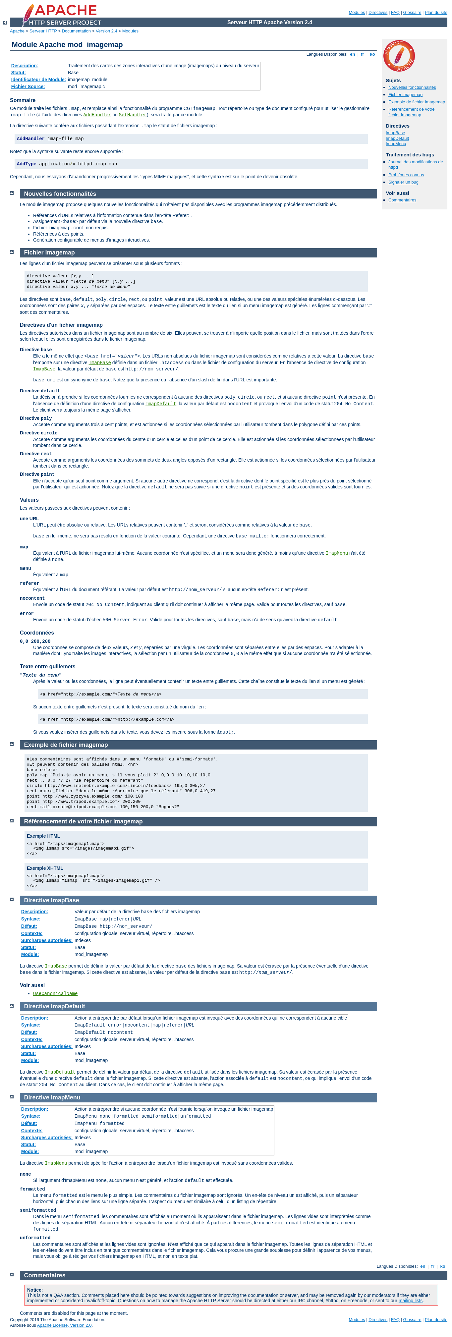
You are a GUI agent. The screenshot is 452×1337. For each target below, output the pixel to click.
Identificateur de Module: (38, 79)
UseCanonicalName (55, 993)
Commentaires (402, 199)
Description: (24, 65)
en (352, 54)
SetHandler (133, 115)
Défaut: (29, 926)
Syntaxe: (30, 918)
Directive (36, 900)
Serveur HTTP (43, 30)
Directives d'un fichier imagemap (61, 325)
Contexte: (32, 933)
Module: (30, 954)
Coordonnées (37, 633)
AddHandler (97, 115)
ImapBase (395, 132)
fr (363, 54)
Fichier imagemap (405, 94)
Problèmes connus (406, 174)
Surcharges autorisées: (47, 940)
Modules (357, 12)
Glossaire (412, 12)
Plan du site (436, 12)
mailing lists (411, 1300)
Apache (17, 30)
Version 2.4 (106, 30)
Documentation (76, 30)
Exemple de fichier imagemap (416, 101)
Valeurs (29, 500)
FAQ (395, 12)
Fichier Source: (28, 86)
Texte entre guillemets (48, 666)
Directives (377, 12)
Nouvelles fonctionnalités (412, 87)
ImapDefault (397, 138)
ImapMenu (396, 143)
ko (372, 54)
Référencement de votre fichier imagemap (411, 112)
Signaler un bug (403, 182)
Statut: (18, 72)
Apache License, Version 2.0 (64, 1325)
